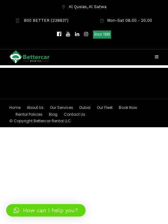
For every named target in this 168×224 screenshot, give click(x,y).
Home (15, 163)
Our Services (61, 163)
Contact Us (74, 170)
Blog (53, 170)
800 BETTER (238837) (42, 20)
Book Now (128, 163)
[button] (46, 210)
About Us (35, 163)
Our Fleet (105, 163)
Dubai (85, 163)
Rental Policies (29, 170)
